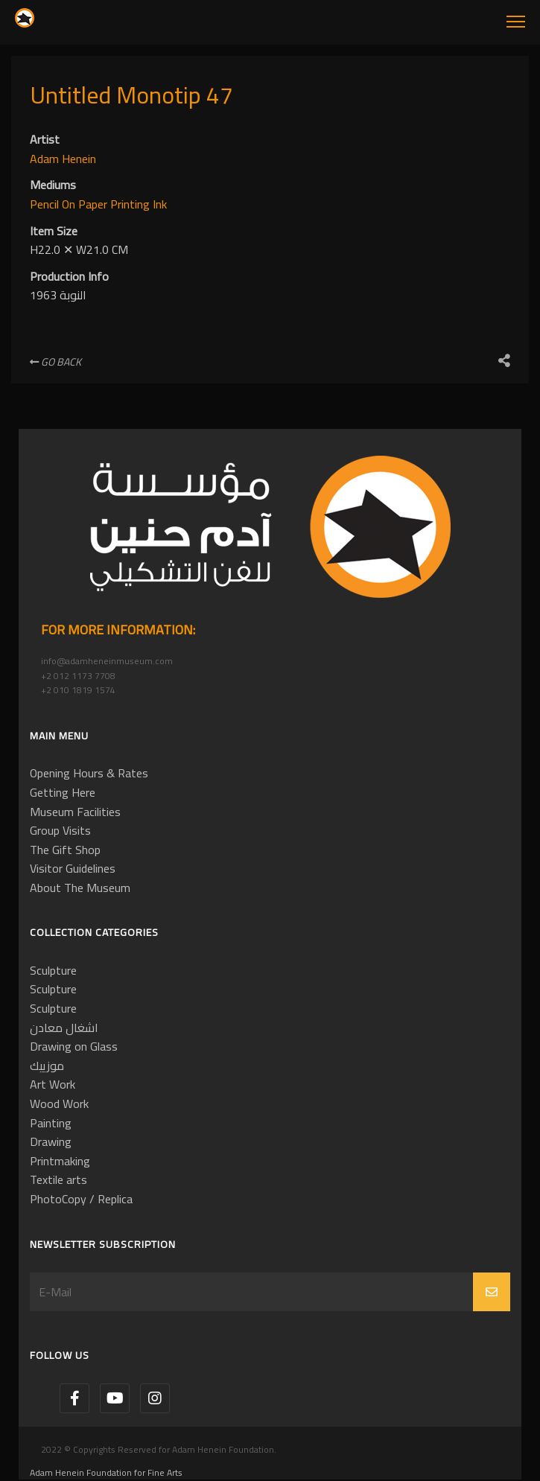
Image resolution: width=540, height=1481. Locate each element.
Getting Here (62, 792)
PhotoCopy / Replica (81, 1199)
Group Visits (60, 830)
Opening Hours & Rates (89, 773)
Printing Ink (138, 204)
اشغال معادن (64, 1027)
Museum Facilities (75, 811)
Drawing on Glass (74, 1046)
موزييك (47, 1065)
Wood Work (59, 1103)
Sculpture (53, 970)
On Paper (86, 204)
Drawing (51, 1141)
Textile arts (58, 1179)
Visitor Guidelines (72, 868)
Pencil (46, 204)
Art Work (52, 1084)
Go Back (55, 362)
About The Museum (80, 887)
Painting (51, 1123)
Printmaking (60, 1161)
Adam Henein (63, 158)
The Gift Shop (65, 849)
